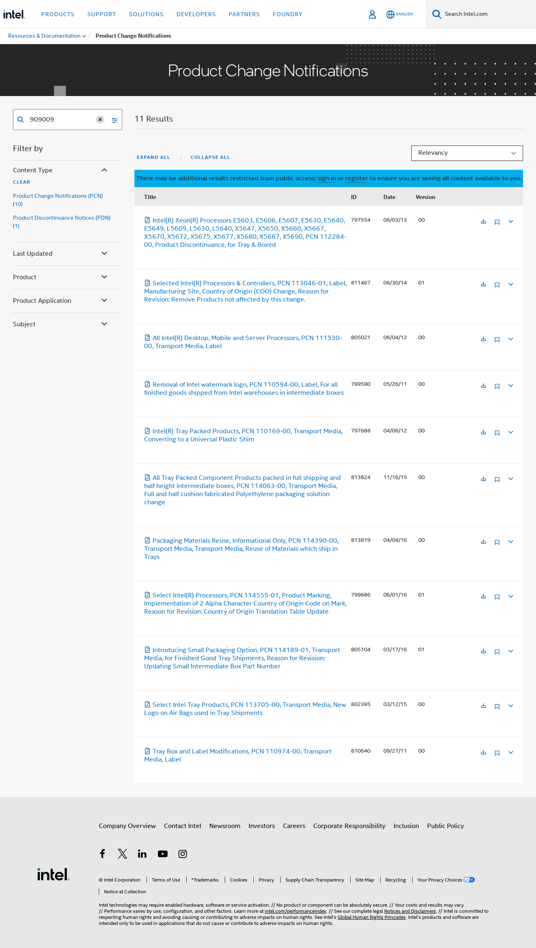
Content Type (61, 170)
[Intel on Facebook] (102, 855)
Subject (61, 324)
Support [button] (101, 14)
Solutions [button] (146, 14)
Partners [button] (244, 14)
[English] (399, 14)
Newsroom (224, 826)
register (356, 178)
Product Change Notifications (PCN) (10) (58, 200)
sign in (326, 178)
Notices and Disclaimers (410, 911)
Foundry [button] (288, 14)
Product (61, 277)
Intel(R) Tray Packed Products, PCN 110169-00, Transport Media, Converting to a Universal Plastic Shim (243, 435)
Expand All (153, 157)
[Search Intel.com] (489, 14)
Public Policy (445, 826)
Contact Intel (182, 826)
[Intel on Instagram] (182, 855)
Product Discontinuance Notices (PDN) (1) (62, 221)
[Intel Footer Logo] (53, 874)
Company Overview (127, 826)
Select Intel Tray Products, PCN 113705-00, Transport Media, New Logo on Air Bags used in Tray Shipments (245, 709)
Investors (262, 826)
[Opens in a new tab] (483, 221)
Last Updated (61, 254)
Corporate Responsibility (349, 826)
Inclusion (406, 826)
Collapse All (210, 157)
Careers (294, 826)
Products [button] (57, 14)
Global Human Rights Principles (372, 917)
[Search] (437, 14)
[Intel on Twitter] (123, 855)
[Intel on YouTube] (163, 855)
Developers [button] (196, 14)
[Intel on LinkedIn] (142, 855)
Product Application (61, 301)
